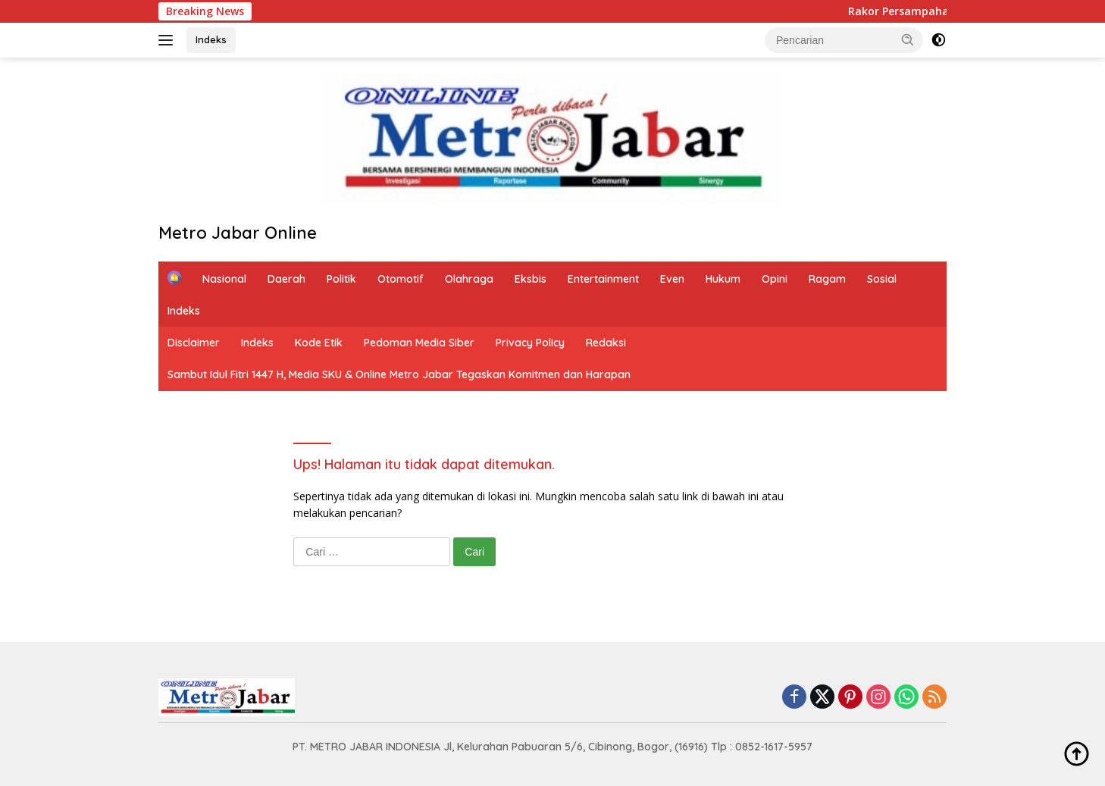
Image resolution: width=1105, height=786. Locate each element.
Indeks (211, 39)
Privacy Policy (530, 342)
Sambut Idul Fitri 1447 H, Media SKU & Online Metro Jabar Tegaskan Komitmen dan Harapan (399, 374)
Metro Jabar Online (237, 232)
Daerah (286, 279)
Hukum (723, 279)
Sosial (882, 279)
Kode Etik (319, 342)
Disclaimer (193, 342)
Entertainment (603, 279)
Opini (774, 279)
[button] (908, 39)
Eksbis (530, 279)
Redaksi (606, 342)
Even (672, 279)
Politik (341, 279)
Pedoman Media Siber (419, 342)
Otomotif (400, 279)
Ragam (827, 279)
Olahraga (469, 279)
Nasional (224, 279)
